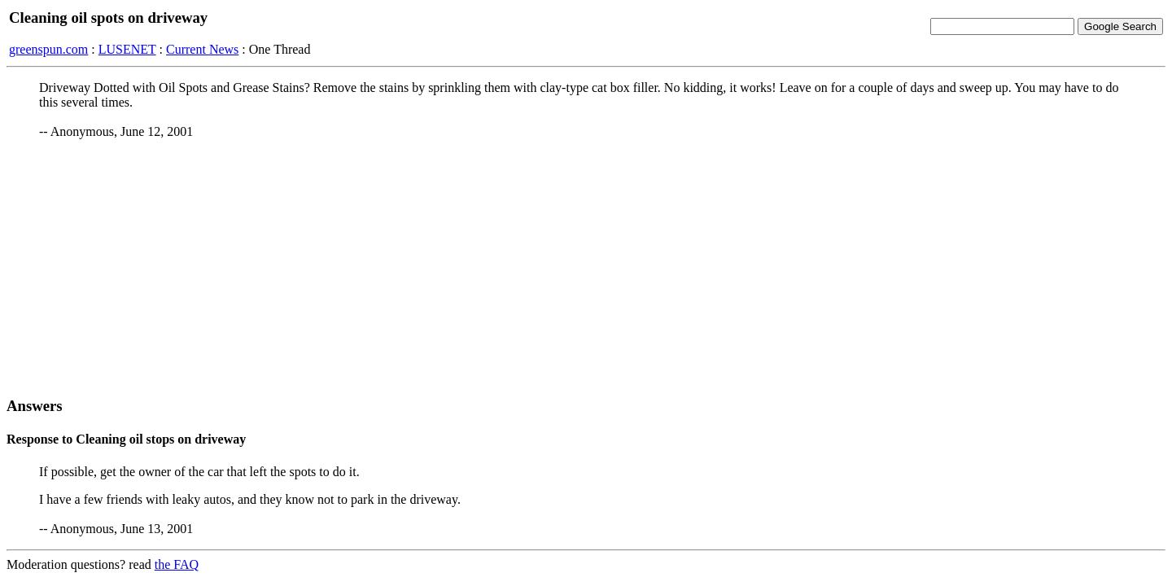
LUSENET (127, 49)
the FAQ (177, 564)
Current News (202, 49)
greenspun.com (48, 49)
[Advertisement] (586, 268)
